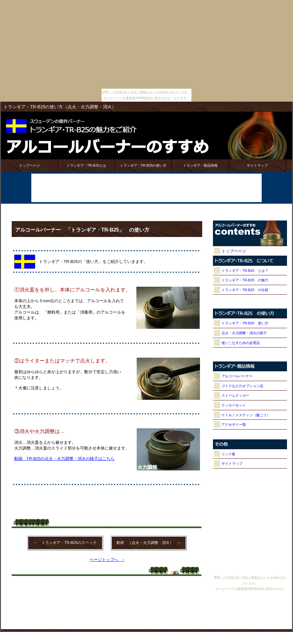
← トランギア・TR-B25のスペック (65, 542)
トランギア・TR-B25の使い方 (143, 165)
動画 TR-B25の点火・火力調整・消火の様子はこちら (64, 458)
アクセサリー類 (233, 424)
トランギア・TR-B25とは (86, 165)
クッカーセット (233, 405)
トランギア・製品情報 (200, 165)
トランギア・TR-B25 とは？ (244, 270)
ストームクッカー (235, 395)
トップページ (29, 165)
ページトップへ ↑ (107, 559)
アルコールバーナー (237, 376)
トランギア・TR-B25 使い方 (244, 323)
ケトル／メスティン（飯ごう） (245, 415)
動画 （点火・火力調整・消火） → (148, 542)
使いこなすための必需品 (240, 343)
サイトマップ (257, 165)
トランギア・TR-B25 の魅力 (244, 280)
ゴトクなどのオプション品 (242, 386)
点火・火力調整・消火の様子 (244, 333)
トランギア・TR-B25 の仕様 (244, 290)
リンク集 (228, 454)
